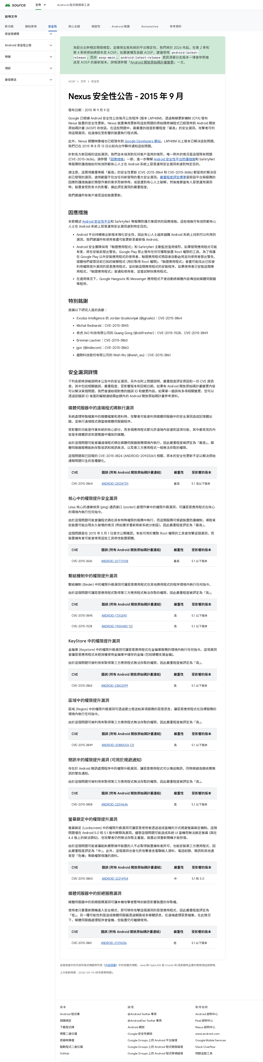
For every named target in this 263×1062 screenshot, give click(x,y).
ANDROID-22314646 (114, 804)
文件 (83, 81)
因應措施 (117, 159)
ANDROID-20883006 (115, 745)
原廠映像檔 (67, 1040)
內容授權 (110, 965)
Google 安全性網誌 (140, 1034)
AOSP (71, 81)
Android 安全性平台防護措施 (174, 159)
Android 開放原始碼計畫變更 (152, 62)
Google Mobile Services (210, 1040)
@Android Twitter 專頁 (142, 1014)
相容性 (96, 26)
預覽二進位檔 (68, 1034)
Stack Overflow (205, 1047)
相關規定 (65, 1020)
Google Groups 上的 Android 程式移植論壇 (155, 1053)
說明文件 (11, 16)
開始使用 (31, 26)
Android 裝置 (121, 26)
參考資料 (175, 26)
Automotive (149, 26)
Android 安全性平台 (96, 222)
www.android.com (207, 1034)
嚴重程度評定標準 (173, 177)
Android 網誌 (136, 1027)
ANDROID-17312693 (114, 615)
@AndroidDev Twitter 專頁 (145, 1020)
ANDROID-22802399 (114, 686)
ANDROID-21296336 (114, 943)
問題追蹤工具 (203, 1053)
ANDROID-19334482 (115, 626)
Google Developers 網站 (143, 141)
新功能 (9, 26)
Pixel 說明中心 (204, 1020)
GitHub (64, 1053)
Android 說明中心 (206, 1014)
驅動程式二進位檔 (71, 1047)
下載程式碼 (67, 1027)
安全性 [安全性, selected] (52, 26)
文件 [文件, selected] (38, 5)
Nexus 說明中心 (205, 1027)
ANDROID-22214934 (115, 878)
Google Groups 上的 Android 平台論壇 (152, 1040)
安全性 (95, 81)
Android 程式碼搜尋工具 (73, 5)
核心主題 (74, 26)
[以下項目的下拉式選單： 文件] (46, 5)
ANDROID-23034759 (115, 484)
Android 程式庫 (70, 1014)
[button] (24, 34)
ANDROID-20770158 (114, 561)
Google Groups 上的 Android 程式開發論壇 (155, 1047)
